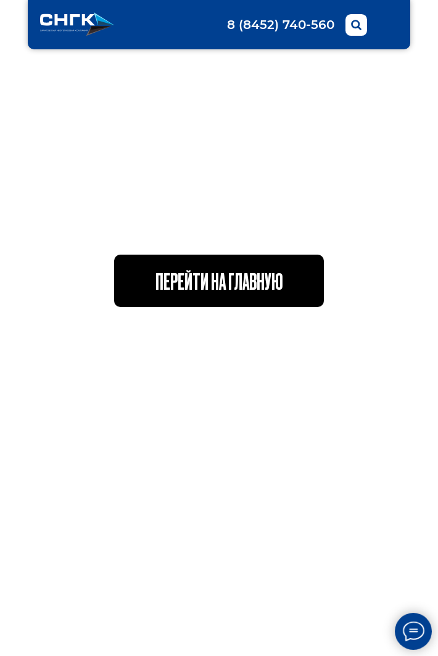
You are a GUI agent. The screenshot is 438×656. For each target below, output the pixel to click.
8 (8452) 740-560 (280, 24)
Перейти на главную (219, 280)
